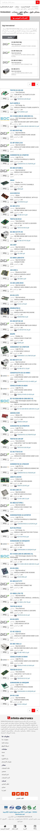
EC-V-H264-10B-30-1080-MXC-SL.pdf (28, 564)
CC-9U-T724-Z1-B (16, 452)
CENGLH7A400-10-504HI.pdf (25, 665)
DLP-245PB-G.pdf (22, 112)
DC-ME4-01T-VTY (16, 581)
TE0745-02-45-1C (16, 606)
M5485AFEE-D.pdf (22, 317)
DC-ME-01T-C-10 (16, 360)
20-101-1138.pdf (22, 704)
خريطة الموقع (5, 746)
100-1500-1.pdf (21, 279)
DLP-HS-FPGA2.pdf (23, 536)
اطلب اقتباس (5, 784)
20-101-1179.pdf (22, 304)
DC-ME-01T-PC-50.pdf (23, 240)
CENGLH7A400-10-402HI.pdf (25, 394)
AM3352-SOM (15, 413)
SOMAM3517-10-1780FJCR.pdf (26, 355)
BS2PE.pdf (20, 342)
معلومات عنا (5, 739)
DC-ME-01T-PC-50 (16, 232)
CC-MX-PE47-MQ (16, 42)
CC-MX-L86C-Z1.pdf (23, 498)
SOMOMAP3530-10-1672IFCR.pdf (27, 524)
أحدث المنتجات (6, 777)
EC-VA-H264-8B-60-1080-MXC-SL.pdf (28, 409)
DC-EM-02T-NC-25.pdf (23, 330)
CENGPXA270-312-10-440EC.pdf (26, 381)
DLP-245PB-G (15, 103)
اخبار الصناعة (5, 774)
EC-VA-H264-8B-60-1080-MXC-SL (21, 398)
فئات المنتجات (5, 768)
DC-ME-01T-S (15, 69)
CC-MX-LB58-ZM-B (16, 283)
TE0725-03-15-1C (16, 669)
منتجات (17, 7)
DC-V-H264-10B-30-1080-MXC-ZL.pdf (28, 126)
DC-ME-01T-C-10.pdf (23, 368)
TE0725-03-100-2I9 (16, 90)
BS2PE (12, 334)
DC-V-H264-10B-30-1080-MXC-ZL (21, 116)
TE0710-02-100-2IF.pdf (23, 447)
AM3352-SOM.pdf (22, 421)
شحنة (3, 752)
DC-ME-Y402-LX (15, 644)
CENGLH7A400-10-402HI (19, 385)
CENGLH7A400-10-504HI (19, 657)
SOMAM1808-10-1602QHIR (19, 682)
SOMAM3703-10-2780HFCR (19, 426)
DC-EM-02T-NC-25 (16, 321)
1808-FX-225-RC (16, 477)
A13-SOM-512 (15, 193)
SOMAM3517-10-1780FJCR (19, 347)
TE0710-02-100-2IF (16, 439)
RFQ (4, 98)
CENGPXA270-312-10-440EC (20, 373)
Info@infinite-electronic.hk (24, 816)
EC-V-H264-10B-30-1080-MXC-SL (21, 554)
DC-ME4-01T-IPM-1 (16, 503)
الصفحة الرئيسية (25, 7)
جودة (3, 755)
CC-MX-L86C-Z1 (15, 490)
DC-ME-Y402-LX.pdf (23, 652)
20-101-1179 (14, 295)
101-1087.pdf (21, 253)
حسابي (3, 787)
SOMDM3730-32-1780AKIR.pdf (26, 473)
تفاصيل (9, 37)
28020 (12, 180)
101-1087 (13, 245)
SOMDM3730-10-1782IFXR (19, 155)
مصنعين (4, 771)
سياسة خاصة (5, 743)
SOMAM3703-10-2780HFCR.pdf (26, 434)
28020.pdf (20, 189)
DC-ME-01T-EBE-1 (16, 60)
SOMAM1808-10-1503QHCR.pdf (26, 549)
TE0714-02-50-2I (15, 219)
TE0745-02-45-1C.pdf (23, 615)
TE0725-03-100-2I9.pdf (23, 99)
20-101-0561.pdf (22, 577)
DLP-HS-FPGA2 (15, 528)
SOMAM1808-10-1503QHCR (20, 541)
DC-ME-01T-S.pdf (22, 215)
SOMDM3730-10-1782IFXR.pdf (26, 164)
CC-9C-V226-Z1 (15, 631)
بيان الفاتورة (5, 758)
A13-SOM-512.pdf (22, 202)
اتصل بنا (4, 790)
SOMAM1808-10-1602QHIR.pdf (26, 691)
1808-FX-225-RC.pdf (23, 485)
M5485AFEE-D (15, 308)
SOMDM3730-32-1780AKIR (19, 464)
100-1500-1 (14, 270)
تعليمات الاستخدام (6, 762)
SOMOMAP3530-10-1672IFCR (20, 515)
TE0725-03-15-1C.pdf (23, 678)
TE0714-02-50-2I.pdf (23, 228)
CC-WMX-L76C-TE (16, 593)
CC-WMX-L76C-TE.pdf (23, 602)
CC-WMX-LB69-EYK (17, 258)
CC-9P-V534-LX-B (16, 51)
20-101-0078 (14, 619)
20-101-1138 (14, 695)
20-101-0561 (14, 568)
